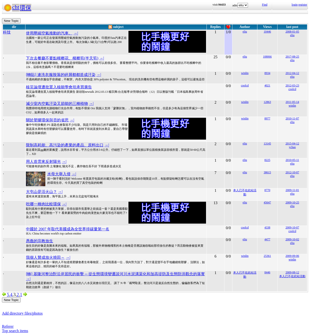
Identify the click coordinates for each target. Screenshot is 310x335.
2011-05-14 (292, 102)
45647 (267, 202)
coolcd (245, 85)
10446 (267, 31)
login (295, 4)
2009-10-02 (292, 239)
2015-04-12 (292, 143)
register (302, 4)
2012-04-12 (292, 73)
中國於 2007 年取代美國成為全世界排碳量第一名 (67, 229)
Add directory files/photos (22, 313)
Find (264, 4)
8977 (267, 118)
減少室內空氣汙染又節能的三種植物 (57, 103)
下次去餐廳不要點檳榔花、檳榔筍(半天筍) (62, 58)
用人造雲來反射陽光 (43, 161)
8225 (267, 160)
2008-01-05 (292, 31)
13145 (267, 143)
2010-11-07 (292, 118)
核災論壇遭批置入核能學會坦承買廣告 (59, 87)
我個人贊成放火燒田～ (45, 257)
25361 (267, 256)
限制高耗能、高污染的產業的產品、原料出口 (64, 145)
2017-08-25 (292, 56)
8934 (267, 73)
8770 (267, 190)
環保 (25, 8)
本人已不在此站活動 (292, 276)
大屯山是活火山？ (41, 192)
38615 (267, 172)
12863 (267, 102)
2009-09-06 (292, 256)
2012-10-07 (292, 172)
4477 (267, 239)
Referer (8, 326)
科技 (7, 32)
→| (75, 33)
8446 (267, 272)
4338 (267, 227)
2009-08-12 (292, 272)
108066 (267, 56)
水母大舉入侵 (59, 174)
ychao (292, 147)
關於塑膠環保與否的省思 (47, 120)
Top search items (15, 331)
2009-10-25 (292, 202)
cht (15, 7)
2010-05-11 (292, 160)
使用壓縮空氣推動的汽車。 (49, 33)
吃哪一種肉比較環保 (43, 204)
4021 (267, 85)
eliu (245, 31)
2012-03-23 (292, 85)
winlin (245, 73)
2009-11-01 (292, 190)
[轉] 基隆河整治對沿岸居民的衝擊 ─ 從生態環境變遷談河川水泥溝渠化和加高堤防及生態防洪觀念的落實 (115, 274)
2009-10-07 (292, 227)
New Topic (11, 21)
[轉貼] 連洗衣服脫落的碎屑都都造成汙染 (60, 75)
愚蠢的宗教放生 (39, 241)
